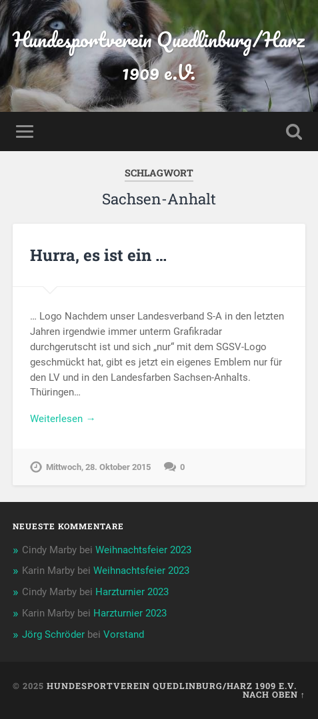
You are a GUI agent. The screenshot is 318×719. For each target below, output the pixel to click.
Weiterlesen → (62, 419)
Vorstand (123, 634)
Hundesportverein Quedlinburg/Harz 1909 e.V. (159, 56)
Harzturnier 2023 (132, 592)
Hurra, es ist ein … (98, 255)
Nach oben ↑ (274, 694)
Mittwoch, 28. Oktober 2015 (98, 467)
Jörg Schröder (53, 634)
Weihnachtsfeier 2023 (143, 550)
